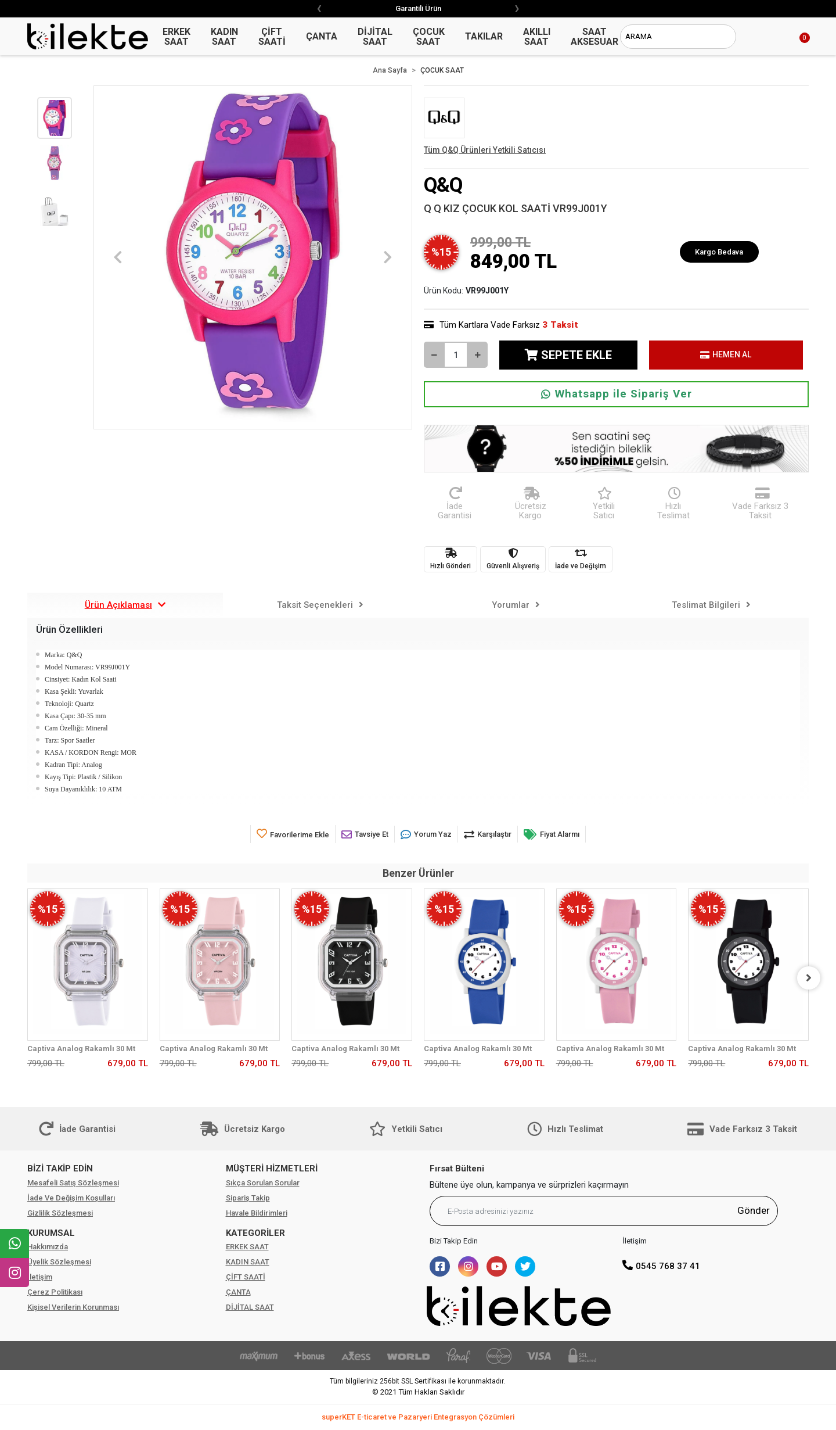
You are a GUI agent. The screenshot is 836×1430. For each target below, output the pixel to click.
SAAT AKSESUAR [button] (594, 36)
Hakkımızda (47, 1246)
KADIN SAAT (247, 1261)
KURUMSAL (51, 1233)
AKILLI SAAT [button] (536, 36)
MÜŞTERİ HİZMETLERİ (272, 1168)
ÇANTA (238, 1292)
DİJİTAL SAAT (250, 1307)
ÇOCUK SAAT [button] (429, 36)
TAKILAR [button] (484, 36)
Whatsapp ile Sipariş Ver (616, 393)
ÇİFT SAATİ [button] (272, 36)
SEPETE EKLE (568, 355)
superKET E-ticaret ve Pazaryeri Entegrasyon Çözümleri (418, 1417)
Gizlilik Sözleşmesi (60, 1213)
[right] (808, 978)
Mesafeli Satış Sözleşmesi (73, 1182)
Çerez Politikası (54, 1292)
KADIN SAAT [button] (224, 36)
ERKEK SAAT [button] (176, 36)
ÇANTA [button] (321, 36)
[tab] (125, 605)
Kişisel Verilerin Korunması (73, 1307)
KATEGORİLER (255, 1233)
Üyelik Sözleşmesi (59, 1261)
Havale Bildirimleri (256, 1213)
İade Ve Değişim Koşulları (71, 1198)
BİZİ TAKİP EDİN (60, 1168)
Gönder (753, 1210)
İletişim (39, 1277)
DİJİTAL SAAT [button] (375, 36)
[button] (791, 36)
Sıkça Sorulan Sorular (263, 1182)
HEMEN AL (725, 354)
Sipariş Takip (248, 1198)
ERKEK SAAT (247, 1246)
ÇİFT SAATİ (245, 1277)
